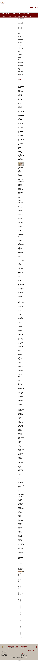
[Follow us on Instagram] (33, 7)
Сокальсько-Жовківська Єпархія (17, 658)
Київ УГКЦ (21, 27)
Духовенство (13, 13)
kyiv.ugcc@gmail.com (4, 660)
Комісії (28, 13)
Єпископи (7, 13)
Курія (24, 13)
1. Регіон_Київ (21, 22)
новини (20, 28)
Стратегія (30, 16)
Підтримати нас (31, 9)
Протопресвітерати (4, 16)
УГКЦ (23, 28)
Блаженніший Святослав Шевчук (21, 24)
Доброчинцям (24, 16)
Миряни (10, 16)
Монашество (19, 13)
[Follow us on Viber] (37, 7)
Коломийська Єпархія (24, 653)
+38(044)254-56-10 (4, 659)
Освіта (19, 16)
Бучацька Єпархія (23, 659)
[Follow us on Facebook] (32, 7)
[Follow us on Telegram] (35, 7)
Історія (15, 16)
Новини (2, 13)
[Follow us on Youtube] (30, 7)
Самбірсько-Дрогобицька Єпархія (18, 654)
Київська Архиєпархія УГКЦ (20, 85)
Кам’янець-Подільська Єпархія (24, 661)
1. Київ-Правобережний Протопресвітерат (22, 20)
